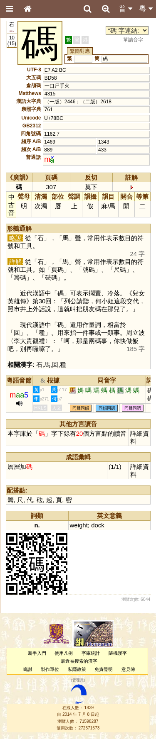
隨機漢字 (118, 653)
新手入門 (37, 653)
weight (79, 525)
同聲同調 (132, 408)
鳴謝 (27, 669)
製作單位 (50, 669)
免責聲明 (103, 669)
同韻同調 (107, 408)
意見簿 (128, 669)
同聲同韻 (80, 408)
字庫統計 (91, 653)
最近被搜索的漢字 (79, 661)
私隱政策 (77, 669)
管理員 (78, 680)
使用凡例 (63, 653)
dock (97, 525)
